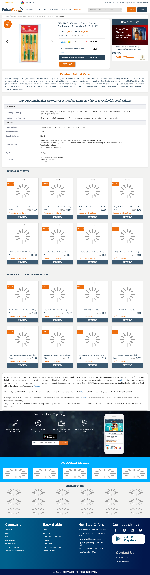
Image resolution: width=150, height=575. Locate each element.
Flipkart (84, 31)
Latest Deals (47, 544)
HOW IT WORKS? (122, 3)
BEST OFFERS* (78, 9)
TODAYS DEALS (54, 9)
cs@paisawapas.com (124, 561)
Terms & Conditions (12, 547)
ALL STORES (42, 9)
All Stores (46, 533)
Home (45, 530)
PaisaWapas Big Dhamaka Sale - (92, 530)
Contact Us (125, 552)
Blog (7, 533)
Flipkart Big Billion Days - (90, 539)
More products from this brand (27, 274)
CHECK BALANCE (110, 3)
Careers (46, 540)
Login (142, 10)
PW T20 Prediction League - (91, 548)
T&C (62, 52)
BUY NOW (67, 64)
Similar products (18, 171)
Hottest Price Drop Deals (52, 547)
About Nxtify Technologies (14, 551)
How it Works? (10, 540)
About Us (8, 530)
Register (132, 10)
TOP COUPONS (66, 9)
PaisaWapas (68, 572)
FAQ (7, 537)
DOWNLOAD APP (142, 3)
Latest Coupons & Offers (52, 537)
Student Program (49, 551)
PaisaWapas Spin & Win (87, 552)
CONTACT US (132, 3)
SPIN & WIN (27, 3)
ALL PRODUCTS (30, 9)
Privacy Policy (10, 544)
